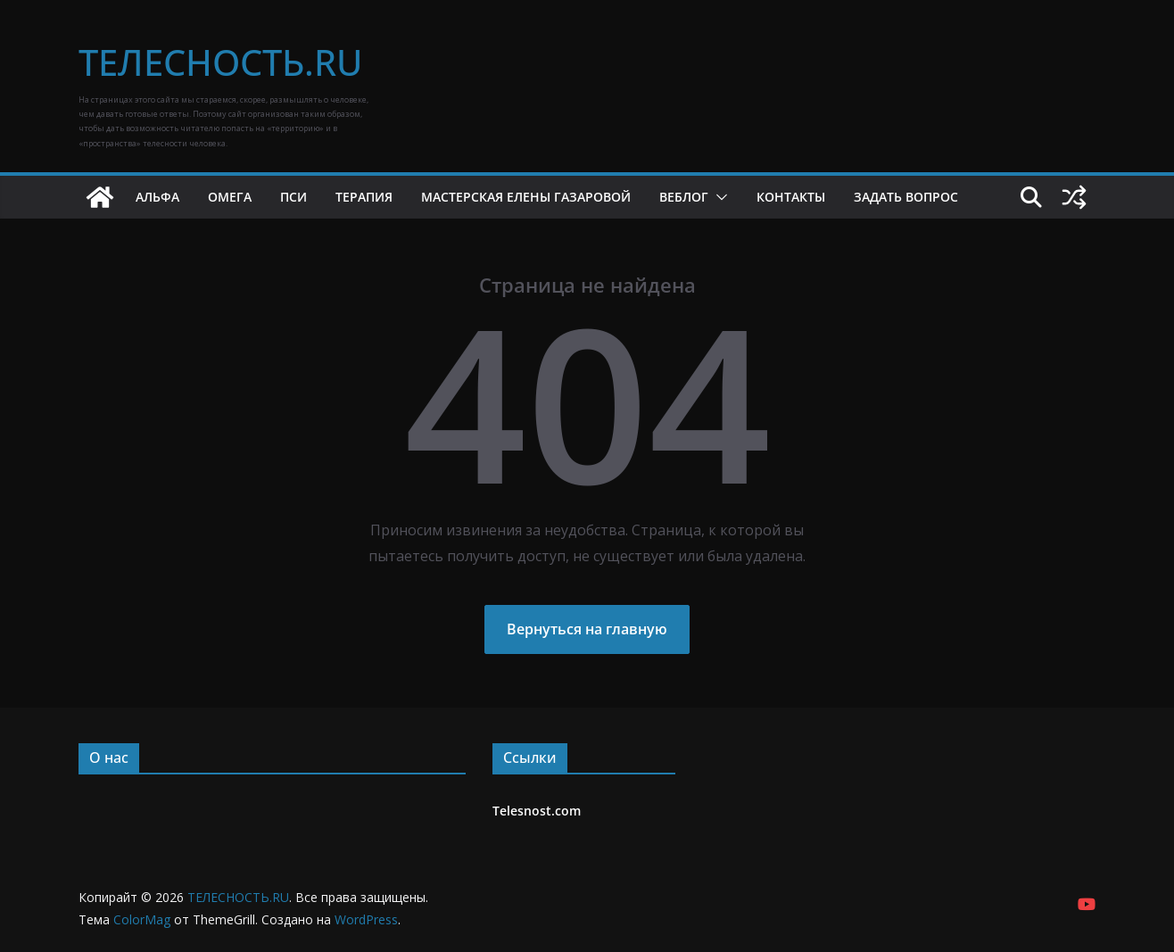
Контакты (790, 196)
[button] (718, 197)
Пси (293, 196)
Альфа (157, 196)
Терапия (364, 196)
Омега (230, 196)
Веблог (683, 196)
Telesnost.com (536, 810)
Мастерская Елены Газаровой (526, 196)
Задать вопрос (906, 196)
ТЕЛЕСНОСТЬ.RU (220, 62)
